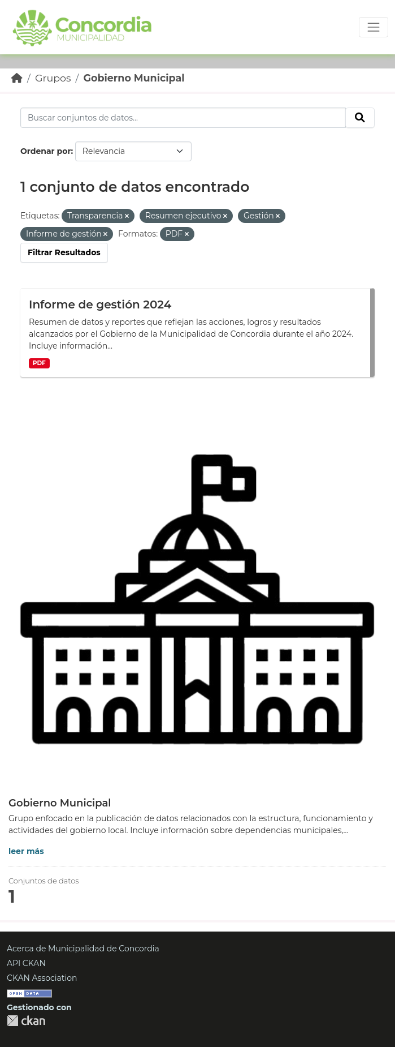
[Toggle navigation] (373, 27)
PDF (39, 363)
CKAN (26, 1021)
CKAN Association (42, 978)
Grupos (53, 78)
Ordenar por (45, 151)
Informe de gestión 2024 (100, 304)
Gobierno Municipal (133, 78)
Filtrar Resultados (64, 252)
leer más (26, 851)
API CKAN (26, 963)
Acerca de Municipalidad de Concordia (83, 948)
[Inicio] (17, 78)
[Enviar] (360, 118)
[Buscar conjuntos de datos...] (183, 118)
